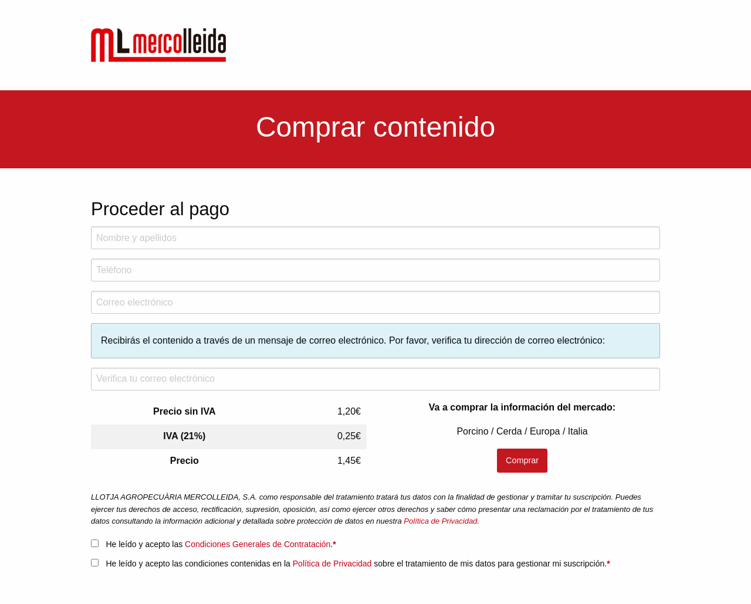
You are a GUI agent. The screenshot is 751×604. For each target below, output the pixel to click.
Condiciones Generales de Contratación (257, 544)
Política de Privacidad (440, 521)
